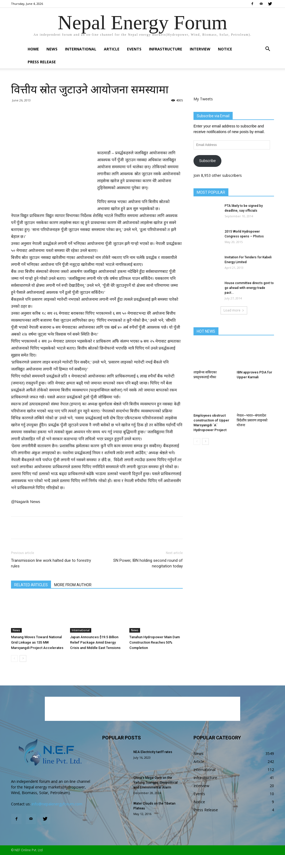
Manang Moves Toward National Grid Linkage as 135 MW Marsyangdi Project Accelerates (37, 642)
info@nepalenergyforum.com (57, 803)
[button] (267, 49)
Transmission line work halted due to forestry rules (51, 563)
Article (111, 49)
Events (134, 49)
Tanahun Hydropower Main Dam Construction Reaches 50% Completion (154, 642)
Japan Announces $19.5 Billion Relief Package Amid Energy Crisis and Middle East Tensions (95, 642)
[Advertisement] (97, 136)
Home (33, 49)
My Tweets (203, 98)
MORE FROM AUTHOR (73, 585)
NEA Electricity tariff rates (152, 752)
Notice (225, 49)
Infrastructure (165, 49)
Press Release (42, 61)
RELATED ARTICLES (31, 585)
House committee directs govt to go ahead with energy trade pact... (249, 288)
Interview (200, 49)
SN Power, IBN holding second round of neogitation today (148, 563)
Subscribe (207, 161)
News (51, 49)
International (80, 49)
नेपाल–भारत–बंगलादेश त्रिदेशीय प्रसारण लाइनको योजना (252, 420)
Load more (234, 310)
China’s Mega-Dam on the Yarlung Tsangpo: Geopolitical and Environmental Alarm (155, 782)
